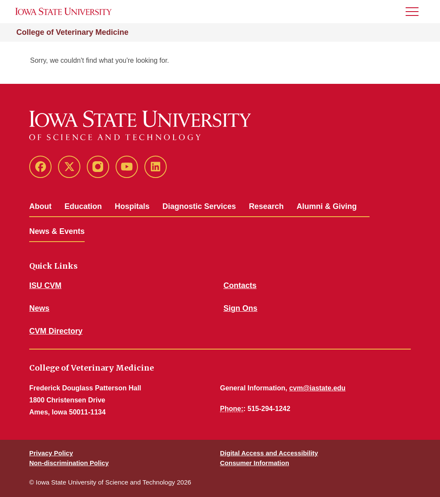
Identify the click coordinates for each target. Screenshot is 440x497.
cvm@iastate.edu (317, 388)
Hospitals (132, 206)
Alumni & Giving (326, 206)
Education (83, 206)
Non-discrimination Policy (69, 462)
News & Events (57, 231)
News (39, 308)
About (40, 206)
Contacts (240, 285)
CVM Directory (55, 331)
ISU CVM (45, 285)
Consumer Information (254, 462)
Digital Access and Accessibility (269, 453)
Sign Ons (240, 308)
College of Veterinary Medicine (72, 32)
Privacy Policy (51, 453)
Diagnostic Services (199, 206)
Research (266, 206)
